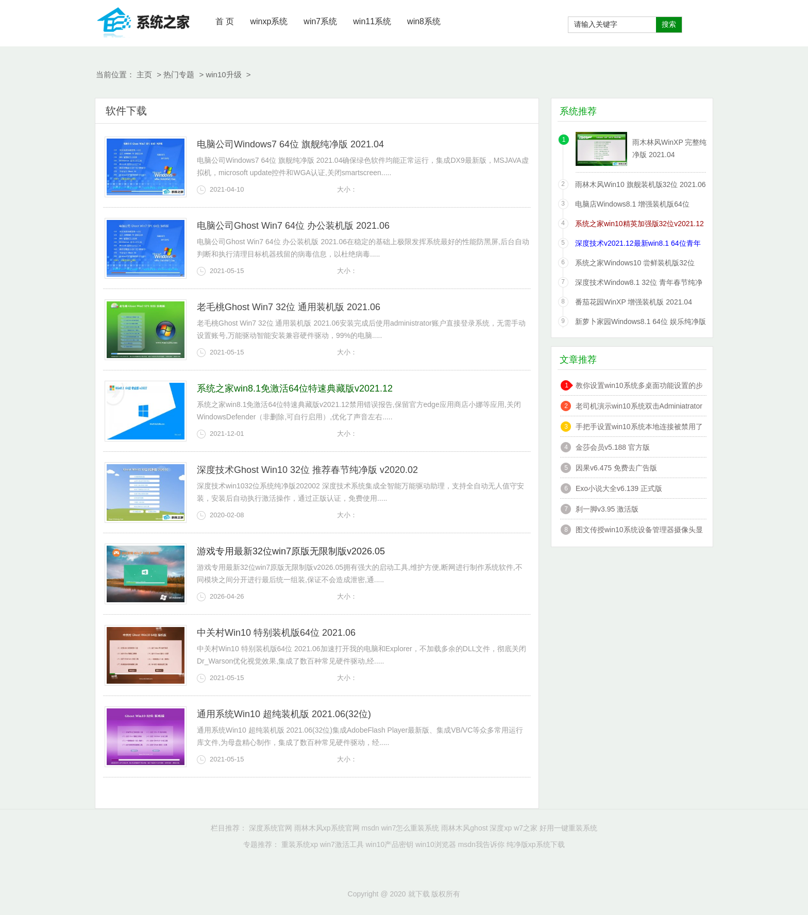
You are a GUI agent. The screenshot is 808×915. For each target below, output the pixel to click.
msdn (370, 828)
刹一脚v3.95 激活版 (607, 509)
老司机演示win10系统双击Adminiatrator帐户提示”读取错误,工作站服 (639, 407)
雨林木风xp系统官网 (327, 828)
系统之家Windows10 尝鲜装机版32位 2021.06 (635, 264)
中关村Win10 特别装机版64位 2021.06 (276, 633)
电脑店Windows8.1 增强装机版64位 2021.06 (632, 206)
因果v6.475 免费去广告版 (616, 468)
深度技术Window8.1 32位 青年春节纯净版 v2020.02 (638, 284)
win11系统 (372, 21)
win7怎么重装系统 (410, 828)
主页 (144, 74)
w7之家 (525, 828)
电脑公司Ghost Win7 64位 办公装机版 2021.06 (293, 226)
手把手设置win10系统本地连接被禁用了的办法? (639, 427)
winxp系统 (269, 21)
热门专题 (178, 74)
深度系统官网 (270, 828)
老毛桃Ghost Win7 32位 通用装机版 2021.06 (288, 307)
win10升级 (223, 74)
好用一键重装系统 (568, 828)
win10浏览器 (435, 844)
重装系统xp (299, 844)
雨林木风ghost (464, 828)
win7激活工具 (342, 844)
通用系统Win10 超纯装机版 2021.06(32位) (284, 714)
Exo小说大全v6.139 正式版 (619, 488)
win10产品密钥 (390, 844)
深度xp (501, 828)
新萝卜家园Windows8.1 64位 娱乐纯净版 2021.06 (640, 323)
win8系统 (424, 21)
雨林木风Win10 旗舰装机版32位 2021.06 (640, 184)
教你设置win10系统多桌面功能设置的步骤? (639, 386)
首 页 (224, 21)
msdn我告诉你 (481, 844)
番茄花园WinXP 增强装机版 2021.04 (633, 302)
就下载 (143, 21)
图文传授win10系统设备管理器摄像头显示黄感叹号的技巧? (639, 531)
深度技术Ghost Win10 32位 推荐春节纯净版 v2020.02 (307, 470)
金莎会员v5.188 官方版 (613, 447)
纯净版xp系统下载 (536, 844)
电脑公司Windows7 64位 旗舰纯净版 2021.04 (290, 144)
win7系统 (320, 21)
